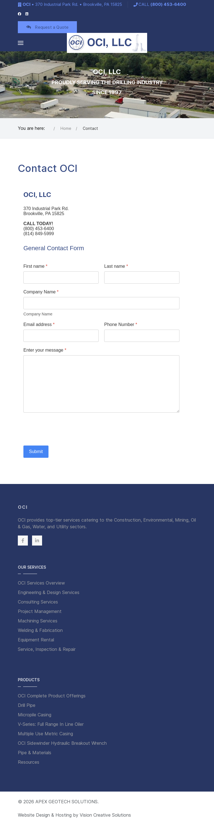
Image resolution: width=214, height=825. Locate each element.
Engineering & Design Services (48, 592)
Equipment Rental (36, 640)
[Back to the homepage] (107, 43)
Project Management (40, 611)
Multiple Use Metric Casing (45, 733)
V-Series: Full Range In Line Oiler (51, 724)
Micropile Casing (34, 714)
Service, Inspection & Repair (47, 649)
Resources (28, 762)
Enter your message (44, 350)
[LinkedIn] (26, 13)
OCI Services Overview (41, 583)
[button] (20, 43)
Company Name (41, 291)
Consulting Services (38, 602)
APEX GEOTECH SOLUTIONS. (67, 801)
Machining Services (37, 621)
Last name (116, 266)
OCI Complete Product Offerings (52, 696)
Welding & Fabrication (40, 630)
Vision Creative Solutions (105, 815)
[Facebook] (19, 13)
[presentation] (65, 429)
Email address (39, 324)
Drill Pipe (26, 705)
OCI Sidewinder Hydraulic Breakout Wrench (62, 743)
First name (35, 266)
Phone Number (120, 324)
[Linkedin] (37, 541)
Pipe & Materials (34, 752)
